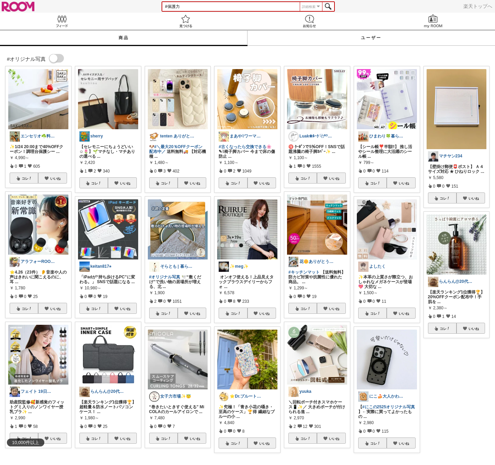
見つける (186, 21)
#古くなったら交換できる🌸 (245, 146)
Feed (62, 21)
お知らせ (309, 21)
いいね (55, 178)
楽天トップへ (477, 6)
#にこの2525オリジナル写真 (388, 407)
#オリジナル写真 (164, 277)
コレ (27, 178)
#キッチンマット (304, 272)
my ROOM (433, 21)
